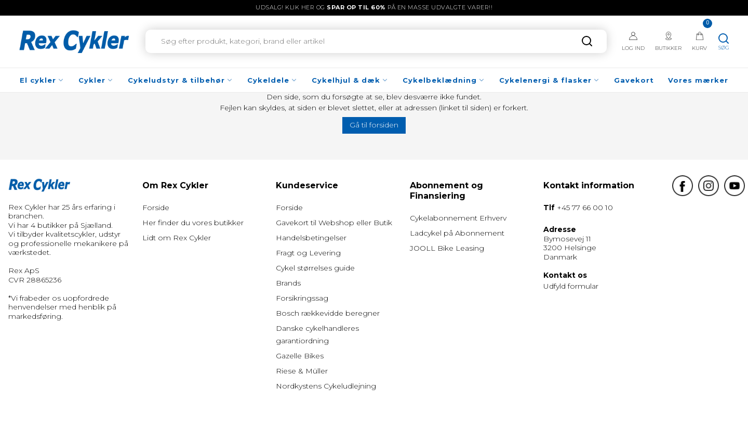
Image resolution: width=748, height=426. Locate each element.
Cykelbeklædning (444, 80)
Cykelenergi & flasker (549, 80)
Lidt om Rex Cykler (176, 237)
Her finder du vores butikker (193, 222)
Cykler (96, 80)
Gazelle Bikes (300, 355)
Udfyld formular (570, 286)
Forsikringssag (302, 298)
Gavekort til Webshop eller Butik (334, 222)
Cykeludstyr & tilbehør (180, 80)
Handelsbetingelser (311, 237)
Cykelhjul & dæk (350, 80)
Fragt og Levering (308, 252)
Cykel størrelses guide (315, 268)
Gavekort (634, 80)
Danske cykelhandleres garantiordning (317, 334)
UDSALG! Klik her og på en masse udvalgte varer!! (374, 7)
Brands (288, 283)
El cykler (42, 80)
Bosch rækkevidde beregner (328, 313)
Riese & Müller (302, 371)
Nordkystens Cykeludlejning (326, 386)
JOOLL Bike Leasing (447, 248)
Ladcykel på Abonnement (457, 233)
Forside (155, 207)
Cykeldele (272, 80)
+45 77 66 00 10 (585, 207)
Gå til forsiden (374, 125)
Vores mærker (698, 80)
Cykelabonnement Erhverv (458, 218)
